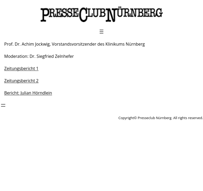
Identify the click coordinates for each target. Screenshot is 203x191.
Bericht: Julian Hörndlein (28, 93)
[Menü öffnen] (101, 31)
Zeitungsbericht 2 (21, 81)
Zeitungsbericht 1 (21, 68)
